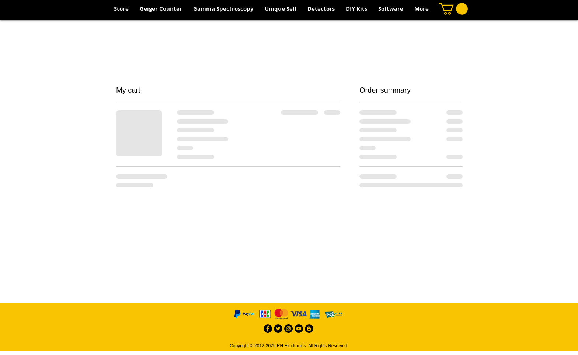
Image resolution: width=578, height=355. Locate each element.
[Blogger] (309, 328)
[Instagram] (288, 328)
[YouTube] (299, 328)
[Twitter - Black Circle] (278, 328)
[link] (453, 9)
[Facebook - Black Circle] (268, 328)
